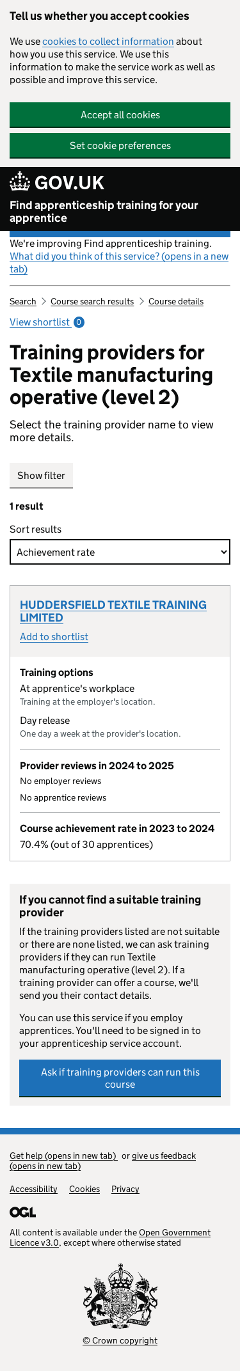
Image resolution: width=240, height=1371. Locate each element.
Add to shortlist (54, 637)
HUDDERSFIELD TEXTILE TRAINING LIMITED (113, 611)
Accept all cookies (120, 115)
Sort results (38, 529)
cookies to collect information (108, 41)
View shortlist (47, 322)
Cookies (84, 1189)
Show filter (41, 475)
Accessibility (34, 1189)
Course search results (92, 301)
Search (23, 301)
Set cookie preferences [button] (120, 145)
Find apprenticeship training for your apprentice (104, 211)
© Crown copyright (120, 1340)
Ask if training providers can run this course (120, 1078)
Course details (176, 301)
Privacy (125, 1189)
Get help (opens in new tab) (64, 1155)
